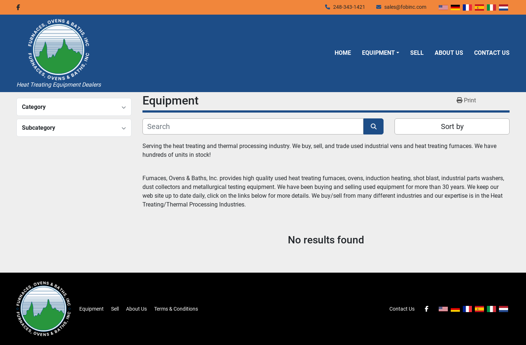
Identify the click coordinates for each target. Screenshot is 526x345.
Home (343, 52)
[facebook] (18, 7)
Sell (417, 52)
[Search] (252, 126)
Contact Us (492, 52)
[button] (380, 53)
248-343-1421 (349, 7)
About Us (449, 52)
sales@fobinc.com (405, 7)
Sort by (452, 126)
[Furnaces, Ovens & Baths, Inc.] (43, 308)
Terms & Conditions (176, 309)
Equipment (378, 52)
